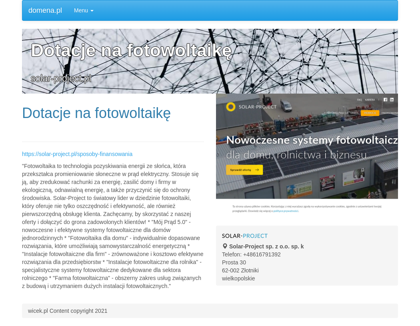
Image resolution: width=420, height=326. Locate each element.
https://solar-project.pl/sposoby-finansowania (77, 154)
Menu (84, 10)
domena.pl (45, 10)
